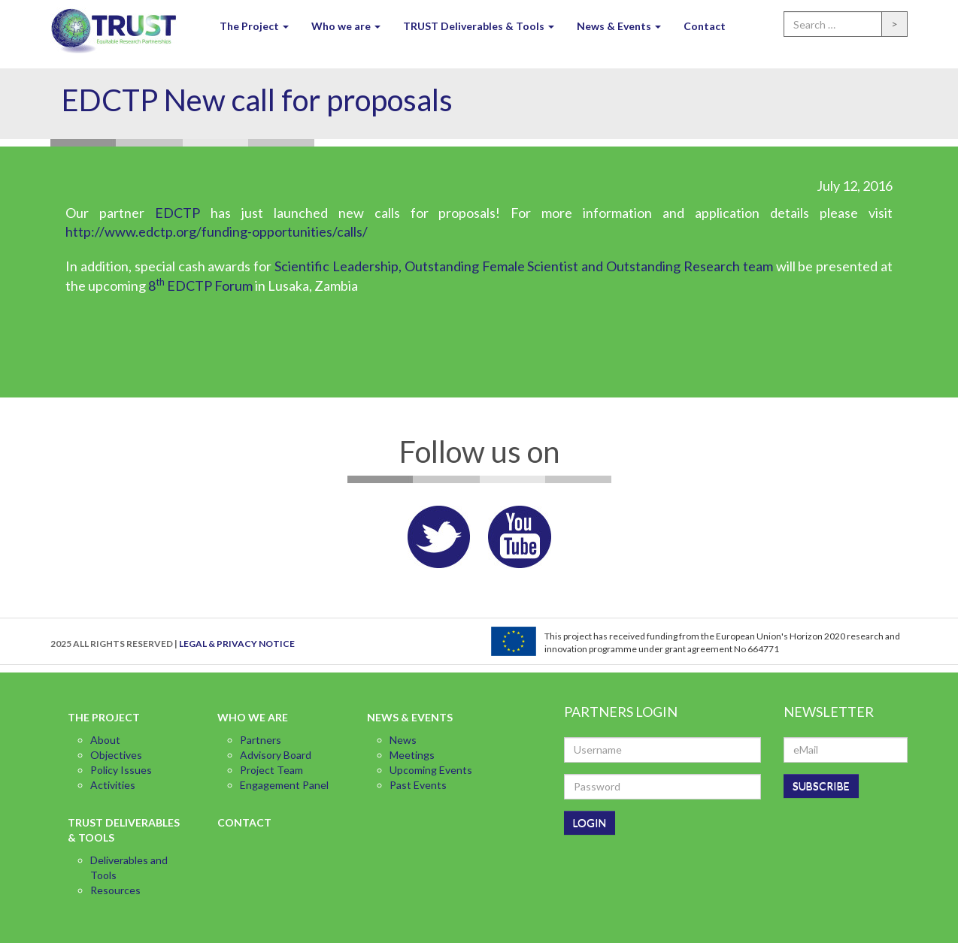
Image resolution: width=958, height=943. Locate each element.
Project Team (271, 769)
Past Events (418, 784)
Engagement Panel (284, 784)
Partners (260, 739)
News (403, 739)
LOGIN (589, 822)
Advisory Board (275, 754)
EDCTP (177, 212)
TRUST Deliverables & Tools (478, 26)
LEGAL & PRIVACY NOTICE (237, 643)
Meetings (412, 754)
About (105, 739)
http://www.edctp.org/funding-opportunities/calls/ (216, 231)
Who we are (345, 26)
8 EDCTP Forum (200, 285)
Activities (112, 784)
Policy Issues (121, 769)
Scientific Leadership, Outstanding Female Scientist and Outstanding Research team (523, 266)
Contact (705, 26)
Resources (115, 890)
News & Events (619, 26)
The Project (254, 26)
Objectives (116, 754)
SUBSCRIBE (821, 785)
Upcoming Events (431, 769)
